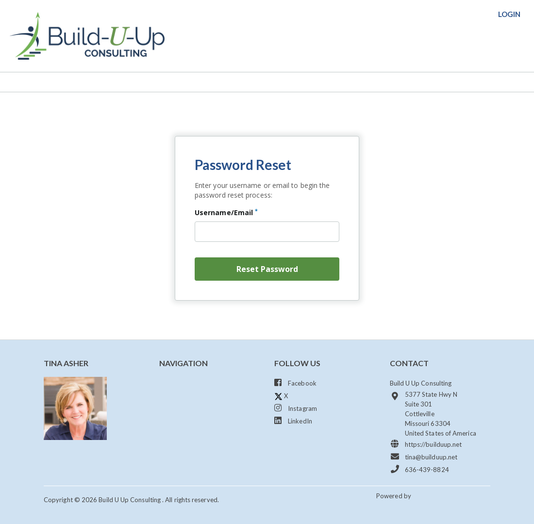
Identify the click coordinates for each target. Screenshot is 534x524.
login (509, 14)
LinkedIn (293, 420)
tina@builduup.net (424, 456)
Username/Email (226, 212)
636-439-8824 (419, 469)
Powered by (394, 496)
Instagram (295, 408)
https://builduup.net (426, 443)
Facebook (295, 382)
